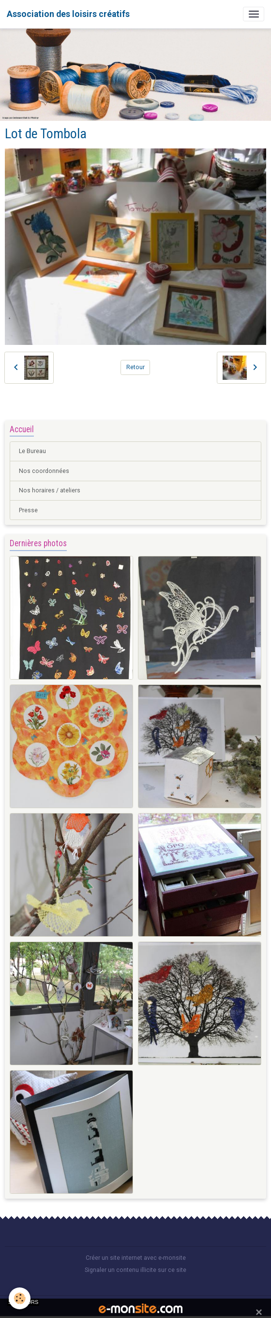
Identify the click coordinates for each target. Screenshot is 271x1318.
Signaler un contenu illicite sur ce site (135, 1270)
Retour (135, 367)
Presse (28, 510)
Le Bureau (32, 451)
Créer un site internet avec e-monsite (136, 1257)
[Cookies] (19, 1298)
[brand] (68, 14)
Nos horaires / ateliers (49, 490)
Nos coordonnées (44, 471)
